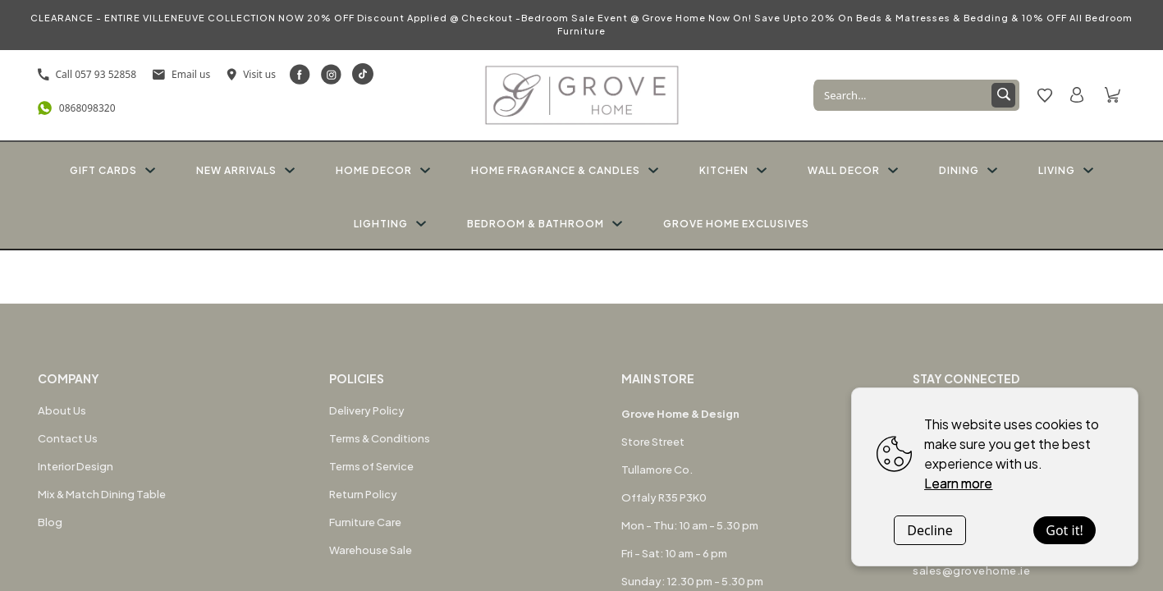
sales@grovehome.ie (971, 570)
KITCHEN (733, 170)
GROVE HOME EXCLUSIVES (736, 224)
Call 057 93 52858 (87, 74)
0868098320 (77, 108)
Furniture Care (365, 522)
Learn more (958, 483)
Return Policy (363, 494)
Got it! (1064, 530)
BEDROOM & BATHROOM (544, 224)
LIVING (1065, 170)
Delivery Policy (367, 410)
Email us (181, 74)
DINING (968, 170)
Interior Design (75, 466)
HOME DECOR (383, 170)
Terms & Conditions (379, 438)
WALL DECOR (853, 170)
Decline (930, 530)
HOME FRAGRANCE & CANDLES (564, 170)
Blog (50, 522)
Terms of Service (371, 466)
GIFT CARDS (112, 170)
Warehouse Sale (370, 550)
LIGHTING (390, 224)
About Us (62, 410)
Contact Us (68, 438)
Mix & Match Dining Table (102, 494)
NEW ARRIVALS (245, 170)
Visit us (251, 74)
